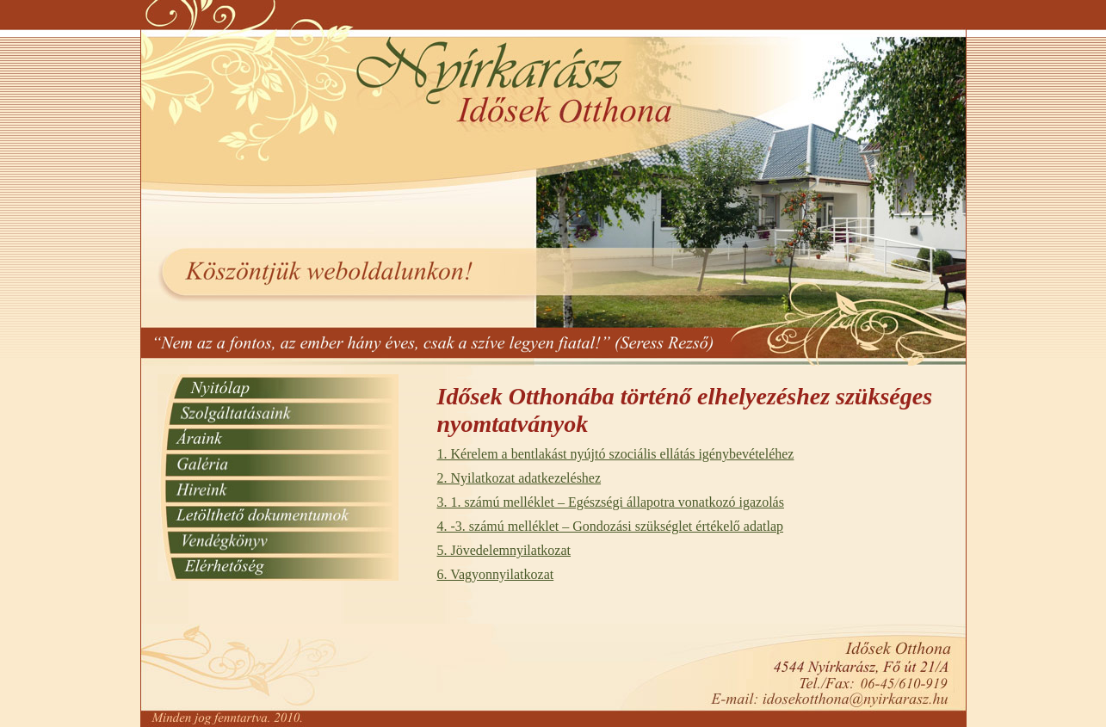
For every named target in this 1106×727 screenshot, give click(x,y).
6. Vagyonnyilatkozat (495, 574)
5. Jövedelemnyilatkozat (504, 550)
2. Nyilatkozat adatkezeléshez (519, 478)
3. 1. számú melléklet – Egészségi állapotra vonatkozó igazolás (610, 502)
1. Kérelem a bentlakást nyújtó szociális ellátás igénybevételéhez (615, 454)
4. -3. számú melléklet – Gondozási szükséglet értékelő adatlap (610, 526)
